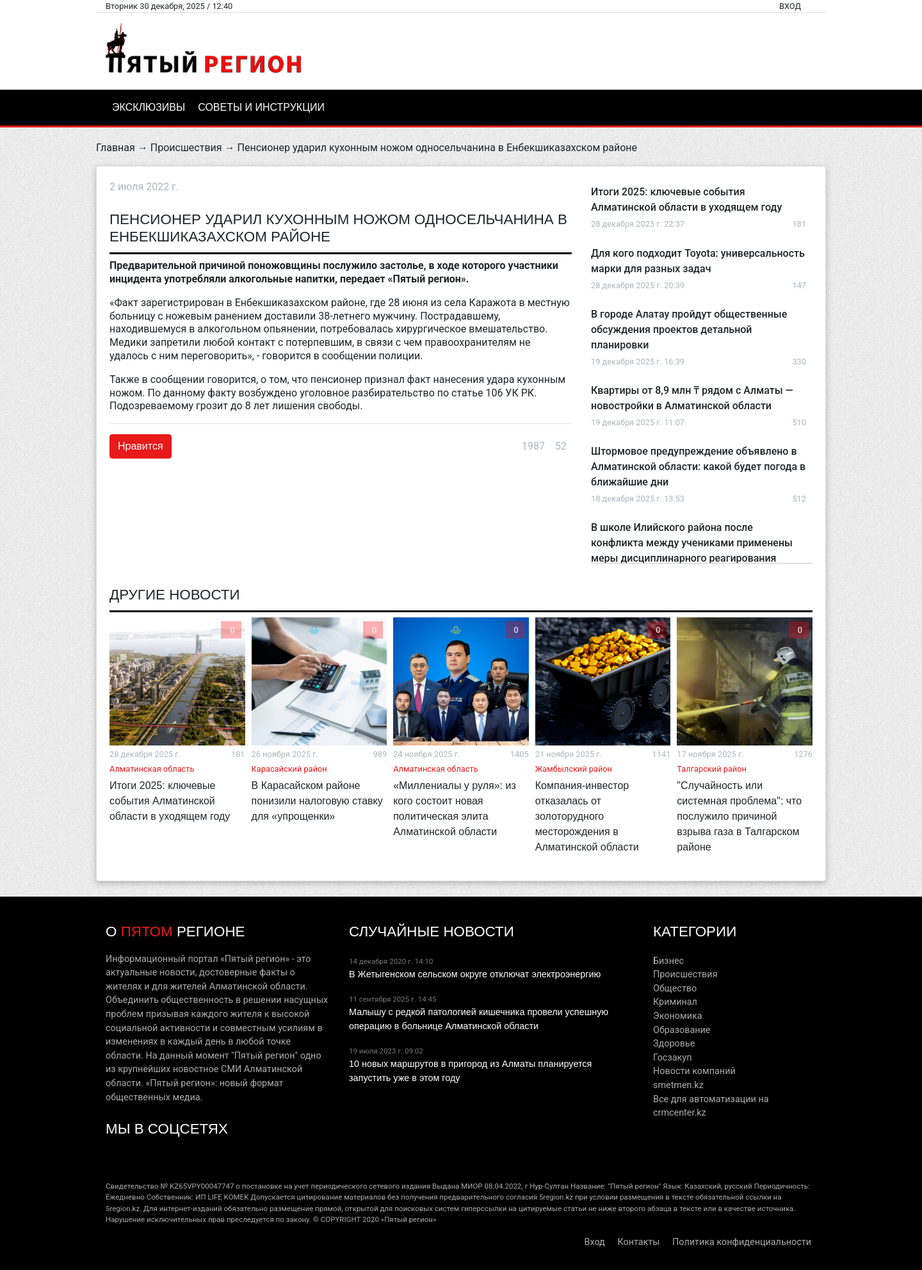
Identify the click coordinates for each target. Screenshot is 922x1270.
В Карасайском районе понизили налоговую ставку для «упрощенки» (317, 801)
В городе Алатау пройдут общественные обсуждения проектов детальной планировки (689, 329)
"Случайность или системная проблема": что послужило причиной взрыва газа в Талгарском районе (739, 816)
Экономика (677, 1016)
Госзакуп (672, 1057)
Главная (115, 148)
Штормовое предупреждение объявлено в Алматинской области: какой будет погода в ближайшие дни (698, 466)
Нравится (140, 446)
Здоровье (674, 1043)
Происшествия (186, 148)
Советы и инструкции (261, 107)
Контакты (638, 1242)
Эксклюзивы (148, 107)
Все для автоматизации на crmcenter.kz (711, 1106)
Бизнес (668, 961)
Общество (675, 988)
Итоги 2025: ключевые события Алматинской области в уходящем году (169, 801)
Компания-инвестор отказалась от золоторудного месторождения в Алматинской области (587, 816)
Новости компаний (694, 1071)
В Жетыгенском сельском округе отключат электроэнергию (475, 974)
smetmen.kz (678, 1085)
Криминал (675, 1002)
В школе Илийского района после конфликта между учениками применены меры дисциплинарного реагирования (692, 542)
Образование (681, 1030)
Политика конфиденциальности (741, 1242)
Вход (790, 6)
